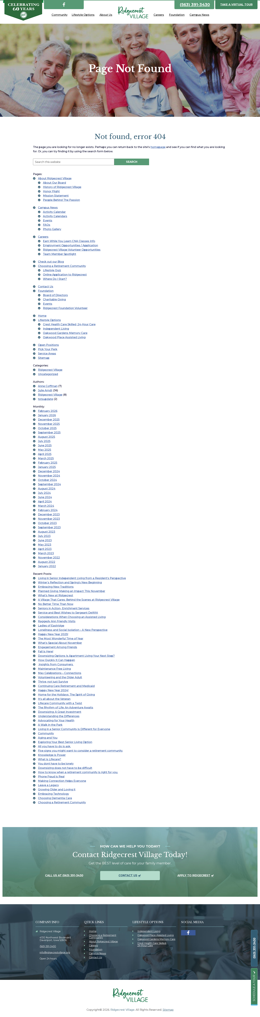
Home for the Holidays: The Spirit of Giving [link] (66, 694)
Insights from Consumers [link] (56, 664)
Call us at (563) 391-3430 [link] (64, 875)
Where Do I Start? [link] (55, 279)
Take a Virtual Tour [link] (236, 4)
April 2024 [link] (45, 501)
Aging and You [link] (47, 737)
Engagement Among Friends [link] (57, 647)
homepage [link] (158, 147)
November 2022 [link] (49, 557)
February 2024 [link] (48, 510)
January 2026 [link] (47, 415)
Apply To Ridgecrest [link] (193, 875)
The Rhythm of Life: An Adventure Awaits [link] (65, 707)
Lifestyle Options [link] (49, 320)
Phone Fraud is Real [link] (51, 776)
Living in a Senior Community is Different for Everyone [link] (74, 729)
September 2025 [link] (49, 432)
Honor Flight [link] (51, 191)
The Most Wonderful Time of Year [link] (60, 638)
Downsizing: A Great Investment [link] (59, 711)
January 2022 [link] (47, 566)
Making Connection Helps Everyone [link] (62, 780)
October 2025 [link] (47, 428)
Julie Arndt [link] (45, 390)
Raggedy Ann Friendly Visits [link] (56, 621)
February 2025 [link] (47, 462)
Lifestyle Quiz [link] (52, 270)
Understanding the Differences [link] (58, 716)
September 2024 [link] (49, 484)
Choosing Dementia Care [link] (55, 798)
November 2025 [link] (49, 423)
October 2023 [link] (47, 523)
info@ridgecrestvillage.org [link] (55, 952)
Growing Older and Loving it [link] (56, 789)
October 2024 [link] (47, 480)
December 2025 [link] (49, 419)
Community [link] (46, 733)
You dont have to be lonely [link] (56, 763)
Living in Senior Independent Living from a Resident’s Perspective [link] (82, 578)
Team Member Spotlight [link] (59, 254)
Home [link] (42, 315)
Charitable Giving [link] (54, 299)
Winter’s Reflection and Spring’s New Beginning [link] (70, 582)
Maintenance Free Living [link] (54, 668)
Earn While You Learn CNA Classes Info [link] (69, 241)
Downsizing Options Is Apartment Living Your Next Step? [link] (76, 655)
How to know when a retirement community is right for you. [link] (78, 772)
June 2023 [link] (45, 540)
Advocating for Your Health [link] (56, 720)
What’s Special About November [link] (60, 642)
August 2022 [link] (46, 561)
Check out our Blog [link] (51, 261)
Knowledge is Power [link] (52, 755)
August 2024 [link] (46, 488)
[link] (63, 4)
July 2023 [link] (44, 536)
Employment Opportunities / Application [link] (70, 245)
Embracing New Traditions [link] (56, 586)
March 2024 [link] (46, 505)
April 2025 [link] (44, 454)
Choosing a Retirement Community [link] (62, 266)
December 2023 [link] (49, 514)
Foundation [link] (46, 290)
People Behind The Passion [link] (61, 200)
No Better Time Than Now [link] (55, 604)
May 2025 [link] (44, 449)
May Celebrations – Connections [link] (59, 673)
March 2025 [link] (46, 458)
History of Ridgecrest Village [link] (62, 187)
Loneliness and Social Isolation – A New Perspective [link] (72, 629)
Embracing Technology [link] (53, 793)
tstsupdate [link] (45, 399)
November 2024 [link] (49, 475)
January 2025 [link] (47, 467)
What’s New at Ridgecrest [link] (55, 595)
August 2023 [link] (46, 531)
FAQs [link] (46, 224)
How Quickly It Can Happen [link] (56, 660)
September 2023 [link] (49, 527)
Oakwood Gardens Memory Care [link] (65, 333)
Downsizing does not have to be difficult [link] (65, 768)
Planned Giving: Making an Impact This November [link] (71, 591)
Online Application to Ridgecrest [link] (65, 274)
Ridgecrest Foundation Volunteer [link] (65, 308)
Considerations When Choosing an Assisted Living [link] (72, 617)
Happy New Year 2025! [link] (53, 634)
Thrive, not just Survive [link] (53, 681)
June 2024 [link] (45, 497)
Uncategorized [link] (48, 374)
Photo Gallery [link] (52, 229)
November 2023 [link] (49, 518)
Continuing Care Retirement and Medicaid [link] (66, 686)
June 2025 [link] (45, 445)
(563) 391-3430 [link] (195, 5)
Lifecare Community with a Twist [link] (60, 703)
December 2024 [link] (49, 471)
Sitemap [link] (43, 357)
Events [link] (47, 220)
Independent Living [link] (56, 328)
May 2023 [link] (44, 544)
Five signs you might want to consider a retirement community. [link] (80, 750)
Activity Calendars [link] (55, 216)
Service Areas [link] (47, 353)
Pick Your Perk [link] (47, 349)
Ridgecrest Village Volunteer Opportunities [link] (71, 249)
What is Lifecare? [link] (49, 759)
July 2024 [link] (44, 492)
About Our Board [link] (54, 182)
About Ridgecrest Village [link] (54, 178)
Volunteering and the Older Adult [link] (60, 677)
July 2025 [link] (44, 441)
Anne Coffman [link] (48, 386)
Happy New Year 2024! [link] (53, 690)
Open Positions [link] (48, 345)
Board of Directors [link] (55, 295)
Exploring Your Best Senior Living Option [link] (65, 742)
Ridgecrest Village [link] (50, 369)
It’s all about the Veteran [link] (54, 699)
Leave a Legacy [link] (48, 785)
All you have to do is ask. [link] (54, 746)
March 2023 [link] (46, 553)
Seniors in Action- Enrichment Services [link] (63, 608)
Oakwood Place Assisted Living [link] (64, 337)
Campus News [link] (48, 207)
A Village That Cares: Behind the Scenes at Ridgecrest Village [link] (79, 599)
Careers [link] (43, 236)
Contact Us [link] (45, 286)
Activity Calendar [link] (54, 211)
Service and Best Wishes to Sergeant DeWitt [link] (68, 612)
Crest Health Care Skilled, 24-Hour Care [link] (69, 324)
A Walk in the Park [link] (50, 724)
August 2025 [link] (46, 436)
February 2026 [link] (47, 411)
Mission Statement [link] (56, 195)
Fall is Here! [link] (45, 651)
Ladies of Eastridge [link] (51, 625)
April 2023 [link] (45, 549)
